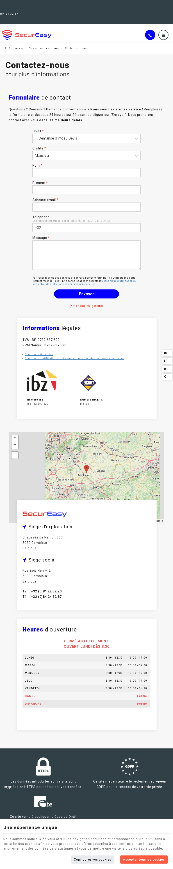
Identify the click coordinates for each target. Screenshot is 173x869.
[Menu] (163, 26)
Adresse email (45, 193)
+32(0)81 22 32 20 (40, 5)
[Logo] (27, 26)
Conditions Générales (40, 348)
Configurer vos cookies (92, 859)
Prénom (40, 175)
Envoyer (86, 286)
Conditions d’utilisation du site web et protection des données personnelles (75, 352)
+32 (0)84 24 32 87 (76, 5)
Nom (37, 158)
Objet (38, 124)
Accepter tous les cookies (144, 859)
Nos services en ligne (44, 39)
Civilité (39, 141)
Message (41, 231)
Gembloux (11, 5)
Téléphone (41, 210)
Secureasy (14, 39)
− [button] (14, 440)
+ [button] (14, 433)
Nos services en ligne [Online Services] (154, 7)
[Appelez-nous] (150, 26)
